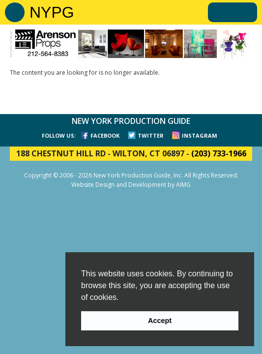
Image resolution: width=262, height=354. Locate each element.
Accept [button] (160, 320)
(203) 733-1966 (218, 153)
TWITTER (151, 135)
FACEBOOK (104, 135)
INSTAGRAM (199, 135)
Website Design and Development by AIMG (131, 184)
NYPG (51, 12)
